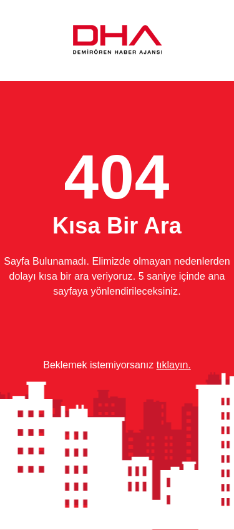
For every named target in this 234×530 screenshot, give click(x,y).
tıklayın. (174, 365)
